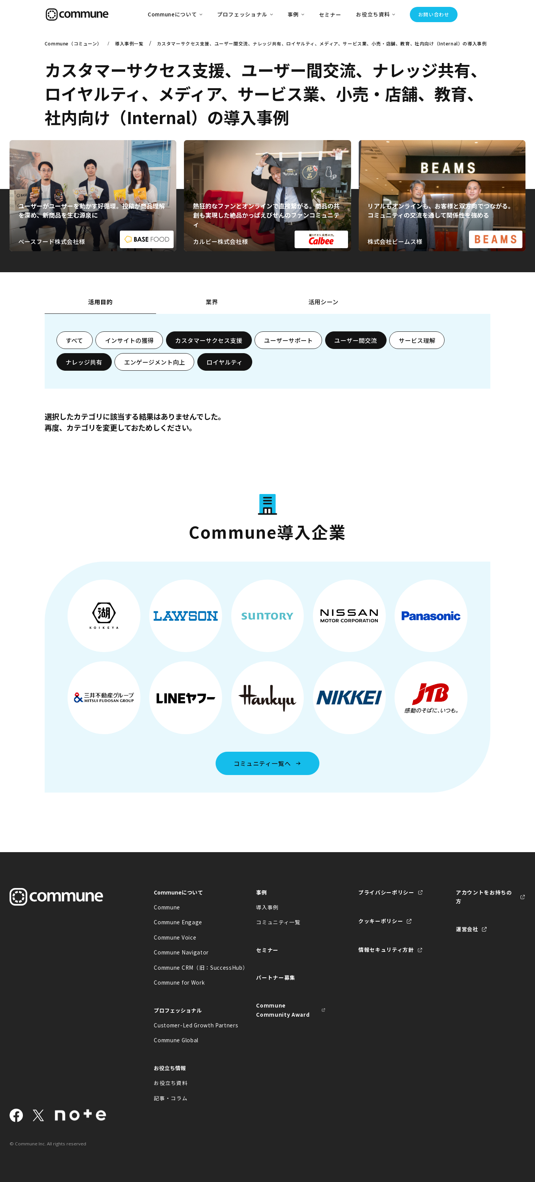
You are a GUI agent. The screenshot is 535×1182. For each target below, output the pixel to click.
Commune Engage (178, 922)
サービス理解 (417, 340)
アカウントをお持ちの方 (484, 896)
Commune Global (176, 1040)
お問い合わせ (434, 14)
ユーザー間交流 (355, 340)
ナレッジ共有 (84, 362)
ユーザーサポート (288, 340)
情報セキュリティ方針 (386, 949)
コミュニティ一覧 (278, 922)
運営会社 (467, 929)
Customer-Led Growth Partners (188, 1025)
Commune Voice (175, 937)
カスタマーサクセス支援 (208, 340)
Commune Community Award (282, 1009)
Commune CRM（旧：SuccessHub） (188, 967)
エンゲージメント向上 (154, 362)
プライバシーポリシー (386, 892)
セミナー (330, 14)
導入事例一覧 (129, 43)
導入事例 (267, 907)
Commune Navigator (181, 952)
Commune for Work (179, 982)
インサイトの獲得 (129, 340)
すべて (74, 340)
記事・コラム (170, 1098)
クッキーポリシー (380, 921)
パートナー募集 (275, 977)
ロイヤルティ (224, 362)
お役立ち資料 (170, 1083)
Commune (167, 907)
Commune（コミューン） (73, 43)
